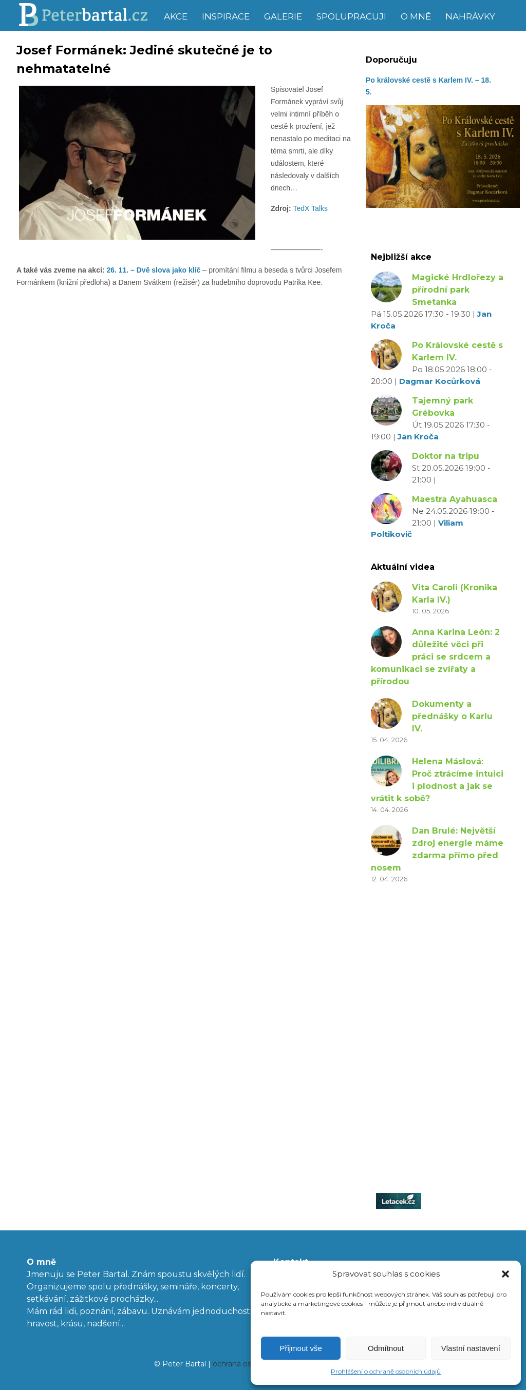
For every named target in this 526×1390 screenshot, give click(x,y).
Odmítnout (386, 1348)
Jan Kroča (418, 436)
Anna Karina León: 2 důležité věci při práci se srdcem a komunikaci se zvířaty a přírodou (435, 656)
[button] (505, 1274)
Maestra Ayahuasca (454, 499)
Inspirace (226, 16)
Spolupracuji (351, 16)
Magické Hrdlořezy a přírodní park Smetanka (457, 290)
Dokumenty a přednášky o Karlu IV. (452, 716)
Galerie (283, 16)
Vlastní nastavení (470, 1348)
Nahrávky (470, 16)
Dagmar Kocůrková (439, 381)
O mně (416, 16)
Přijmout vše (300, 1348)
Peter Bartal (87, 15)
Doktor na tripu (445, 456)
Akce (175, 16)
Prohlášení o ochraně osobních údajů (386, 1371)
